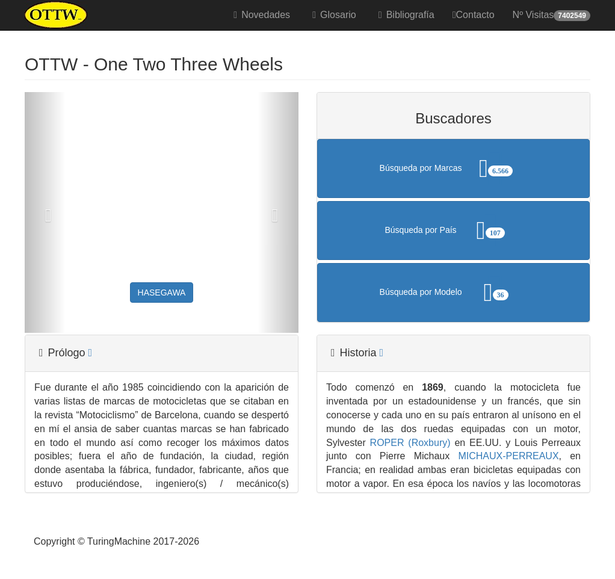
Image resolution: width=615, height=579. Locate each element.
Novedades (259, 15)
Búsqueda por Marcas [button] (454, 168)
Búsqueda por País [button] (453, 230)
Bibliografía (404, 15)
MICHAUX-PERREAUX (504, 456)
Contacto (474, 15)
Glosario (332, 15)
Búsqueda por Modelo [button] (454, 292)
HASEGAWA (162, 292)
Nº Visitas (551, 15)
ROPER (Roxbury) (408, 443)
